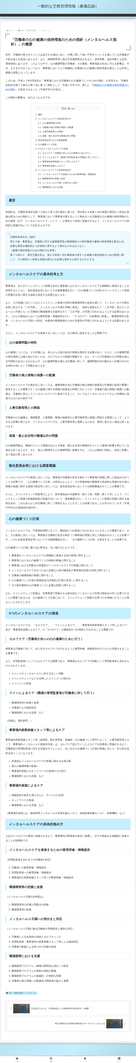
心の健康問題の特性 (50, 123)
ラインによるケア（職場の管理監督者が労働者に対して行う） (71, 159)
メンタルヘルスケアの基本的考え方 (53, 119)
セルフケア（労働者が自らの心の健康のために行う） (67, 155)
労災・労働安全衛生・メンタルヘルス (21, 997)
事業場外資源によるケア (53, 168)
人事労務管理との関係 (52, 132)
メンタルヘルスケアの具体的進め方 (53, 173)
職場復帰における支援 (52, 190)
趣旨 (38, 114)
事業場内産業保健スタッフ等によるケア (60, 164)
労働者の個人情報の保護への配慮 (57, 128)
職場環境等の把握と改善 (53, 182)
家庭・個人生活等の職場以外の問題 (58, 137)
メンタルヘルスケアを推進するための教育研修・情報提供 (69, 177)
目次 (64, 108)
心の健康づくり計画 (46, 146)
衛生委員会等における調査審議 (51, 141)
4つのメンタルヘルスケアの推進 (52, 150)
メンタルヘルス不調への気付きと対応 (59, 186)
